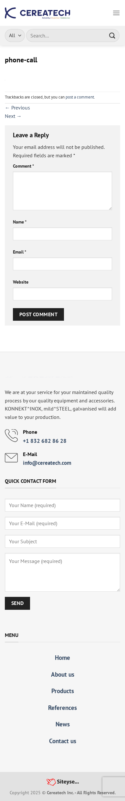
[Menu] (116, 13)
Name (19, 222)
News (63, 724)
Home (62, 657)
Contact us (62, 741)
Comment (23, 166)
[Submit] (112, 35)
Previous (17, 107)
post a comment (80, 97)
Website (20, 282)
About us (62, 674)
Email (19, 252)
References (62, 707)
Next (13, 116)
